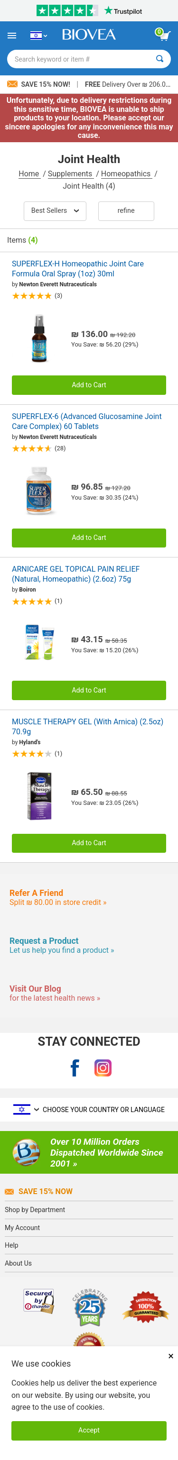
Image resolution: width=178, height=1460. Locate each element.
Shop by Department (35, 1210)
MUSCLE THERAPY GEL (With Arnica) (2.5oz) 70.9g (87, 726)
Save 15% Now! (39, 84)
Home (30, 173)
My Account (22, 1228)
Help (12, 1245)
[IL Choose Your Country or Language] (38, 35)
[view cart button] (165, 36)
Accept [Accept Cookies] (89, 1430)
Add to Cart (89, 385)
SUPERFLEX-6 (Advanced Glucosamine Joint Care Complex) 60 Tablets (87, 421)
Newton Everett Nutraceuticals (58, 284)
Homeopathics (126, 173)
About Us (18, 1263)
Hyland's (29, 742)
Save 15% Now (39, 1191)
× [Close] (171, 1356)
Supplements (71, 173)
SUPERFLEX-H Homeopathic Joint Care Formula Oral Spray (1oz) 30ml (78, 268)
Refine (126, 211)
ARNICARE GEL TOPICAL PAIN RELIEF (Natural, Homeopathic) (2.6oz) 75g (76, 574)
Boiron (27, 589)
